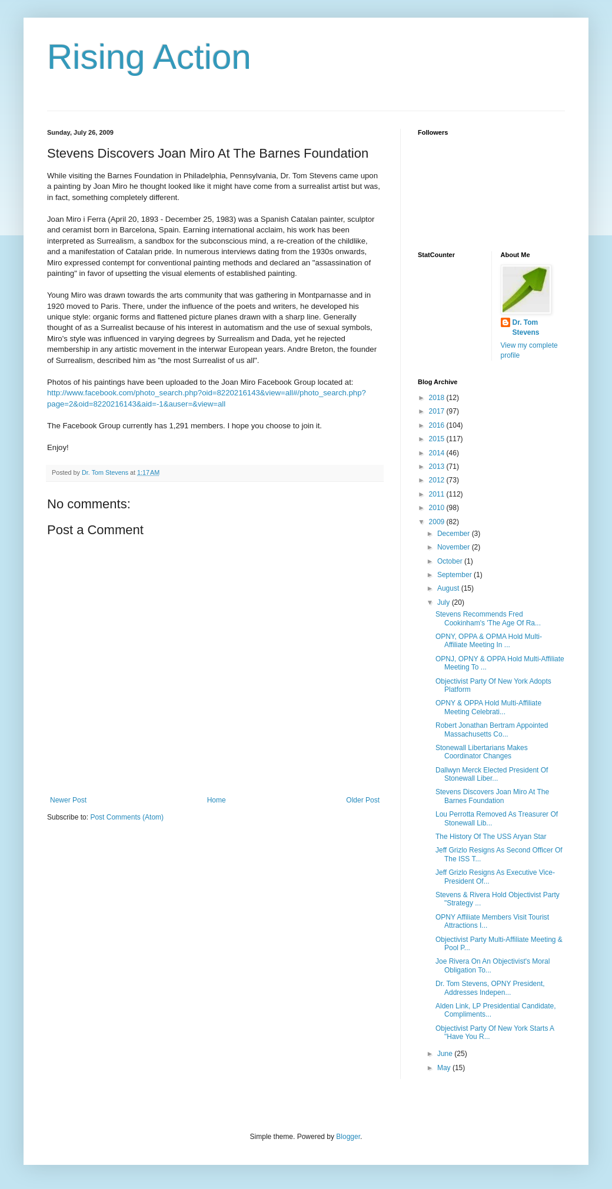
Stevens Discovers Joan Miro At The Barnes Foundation (492, 796)
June (445, 1054)
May (445, 1068)
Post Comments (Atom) (127, 817)
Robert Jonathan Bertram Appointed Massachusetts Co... (491, 729)
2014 (438, 453)
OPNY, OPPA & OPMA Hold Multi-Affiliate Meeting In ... (488, 640)
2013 (438, 466)
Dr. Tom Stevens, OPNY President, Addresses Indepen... (490, 988)
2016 (438, 425)
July (444, 602)
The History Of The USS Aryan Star (491, 836)
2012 (438, 480)
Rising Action (149, 56)
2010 (438, 508)
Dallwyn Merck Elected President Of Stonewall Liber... (491, 774)
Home (216, 800)
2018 (438, 398)
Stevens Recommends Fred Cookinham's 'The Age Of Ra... (488, 618)
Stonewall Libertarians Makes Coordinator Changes (481, 752)
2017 (438, 411)
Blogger (348, 1137)
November (454, 547)
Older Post (363, 800)
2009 (438, 522)
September (455, 575)
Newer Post (68, 800)
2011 (438, 494)
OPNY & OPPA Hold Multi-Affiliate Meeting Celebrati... (488, 707)
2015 (438, 439)
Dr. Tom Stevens (526, 327)
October (450, 561)
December (454, 533)
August (449, 588)
